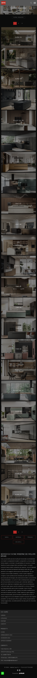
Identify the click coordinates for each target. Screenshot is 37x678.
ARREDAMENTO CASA (6, 635)
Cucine (16, 11)
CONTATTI (3, 624)
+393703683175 (12, 657)
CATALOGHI (4, 618)
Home (12, 11)
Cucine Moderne (22, 11)
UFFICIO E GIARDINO (6, 640)
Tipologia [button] (30, 537)
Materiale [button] (18, 537)
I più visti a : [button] (18, 542)
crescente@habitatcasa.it (10, 660)
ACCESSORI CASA (5, 638)
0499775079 (7, 654)
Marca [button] (7, 537)
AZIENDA (3, 615)
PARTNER (3, 621)
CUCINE (3, 632)
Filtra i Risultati (18, 17)
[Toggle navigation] (35, 3)
